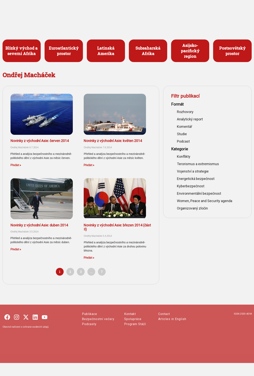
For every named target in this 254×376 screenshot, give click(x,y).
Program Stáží (135, 345)
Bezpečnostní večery (98, 340)
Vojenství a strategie (193, 171)
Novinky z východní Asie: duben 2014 (39, 225)
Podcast (183, 141)
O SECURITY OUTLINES (187, 12)
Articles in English (172, 340)
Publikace (89, 335)
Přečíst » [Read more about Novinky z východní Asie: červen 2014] (16, 165)
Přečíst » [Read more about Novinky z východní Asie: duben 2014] (16, 249)
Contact (164, 335)
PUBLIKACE (152, 12)
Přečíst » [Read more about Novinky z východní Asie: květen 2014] (89, 165)
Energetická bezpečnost (195, 179)
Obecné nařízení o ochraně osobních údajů (26, 348)
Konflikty (183, 156)
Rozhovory (185, 112)
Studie (182, 134)
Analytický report (190, 119)
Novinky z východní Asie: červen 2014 (40, 141)
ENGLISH (221, 12)
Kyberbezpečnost (190, 186)
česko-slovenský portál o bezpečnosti (24, 19)
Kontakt (130, 335)
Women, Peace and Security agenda (204, 201)
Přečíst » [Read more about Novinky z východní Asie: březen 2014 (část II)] (89, 257)
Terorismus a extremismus (198, 164)
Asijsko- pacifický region (190, 51)
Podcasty (89, 345)
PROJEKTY (125, 12)
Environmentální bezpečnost (199, 193)
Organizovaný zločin (192, 208)
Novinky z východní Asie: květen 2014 (113, 141)
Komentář (184, 126)
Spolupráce (133, 340)
